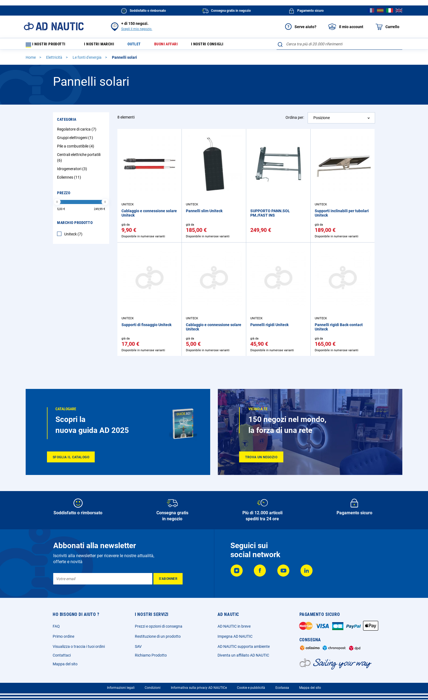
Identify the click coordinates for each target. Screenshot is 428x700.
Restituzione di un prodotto (158, 636)
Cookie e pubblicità (251, 688)
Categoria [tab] (66, 122)
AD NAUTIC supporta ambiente (244, 646)
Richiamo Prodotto (151, 655)
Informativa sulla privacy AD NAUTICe (199, 688)
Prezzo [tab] (63, 195)
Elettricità (54, 60)
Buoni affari (175, 45)
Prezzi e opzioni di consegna (158, 626)
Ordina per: (295, 120)
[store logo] (53, 26)
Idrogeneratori (72, 171)
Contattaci (62, 655)
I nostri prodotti (49, 45)
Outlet (140, 45)
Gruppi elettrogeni (75, 140)
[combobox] (339, 44)
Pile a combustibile (76, 148)
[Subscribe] (168, 578)
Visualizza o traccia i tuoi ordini (79, 646)
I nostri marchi (103, 45)
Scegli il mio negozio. (136, 29)
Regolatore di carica (77, 131)
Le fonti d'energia (87, 60)
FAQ (56, 626)
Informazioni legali (121, 688)
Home (31, 60)
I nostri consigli (220, 45)
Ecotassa (282, 688)
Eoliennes (69, 180)
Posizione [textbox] (321, 120)
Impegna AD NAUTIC (235, 636)
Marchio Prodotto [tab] (75, 225)
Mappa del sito (65, 664)
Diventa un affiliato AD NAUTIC (243, 655)
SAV (138, 646)
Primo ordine (63, 636)
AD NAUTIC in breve (234, 626)
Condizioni (152, 688)
